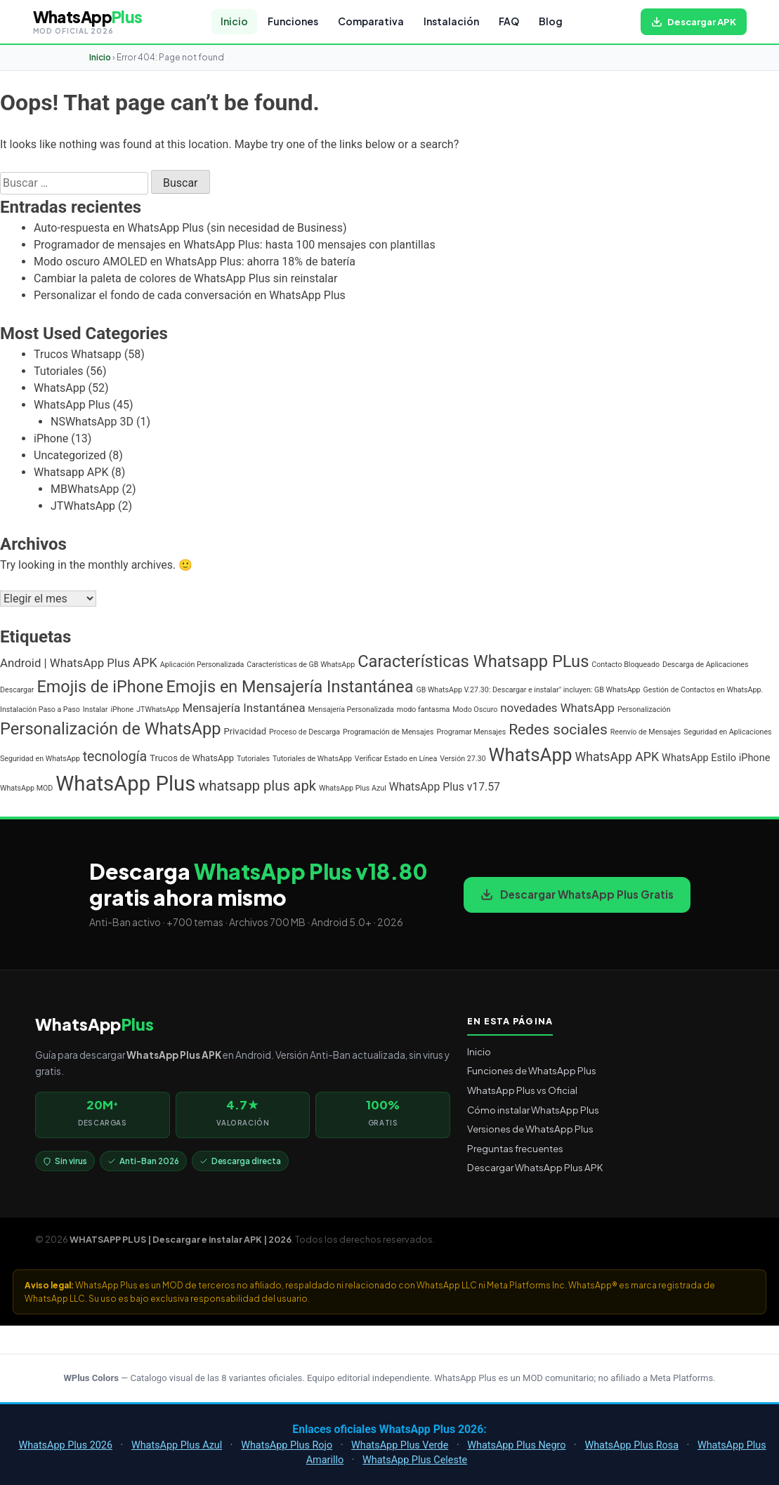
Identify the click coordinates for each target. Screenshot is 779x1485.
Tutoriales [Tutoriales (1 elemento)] (253, 758)
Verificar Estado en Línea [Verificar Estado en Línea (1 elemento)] (396, 758)
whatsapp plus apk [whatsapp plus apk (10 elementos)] (257, 785)
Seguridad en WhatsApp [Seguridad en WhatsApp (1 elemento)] (40, 758)
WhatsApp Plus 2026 (65, 1445)
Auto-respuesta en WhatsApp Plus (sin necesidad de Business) (190, 228)
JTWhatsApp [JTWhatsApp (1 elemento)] (157, 709)
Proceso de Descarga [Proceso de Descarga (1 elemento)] (304, 732)
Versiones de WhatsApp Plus (530, 1129)
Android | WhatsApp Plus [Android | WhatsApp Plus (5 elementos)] (65, 663)
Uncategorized (70, 455)
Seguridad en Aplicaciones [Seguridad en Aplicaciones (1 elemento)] (727, 732)
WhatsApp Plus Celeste (414, 1460)
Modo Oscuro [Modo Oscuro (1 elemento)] (474, 709)
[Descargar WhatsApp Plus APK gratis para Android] (694, 21)
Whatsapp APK (71, 472)
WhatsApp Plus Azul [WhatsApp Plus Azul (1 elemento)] (352, 788)
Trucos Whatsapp (78, 354)
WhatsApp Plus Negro (516, 1445)
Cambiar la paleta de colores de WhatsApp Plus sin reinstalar (185, 278)
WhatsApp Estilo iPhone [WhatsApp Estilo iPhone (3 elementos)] (716, 758)
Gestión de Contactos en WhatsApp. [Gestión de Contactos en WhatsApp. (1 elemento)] (703, 689)
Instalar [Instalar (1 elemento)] (95, 709)
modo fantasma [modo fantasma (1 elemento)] (423, 709)
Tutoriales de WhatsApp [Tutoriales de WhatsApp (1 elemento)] (312, 758)
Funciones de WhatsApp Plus (531, 1070)
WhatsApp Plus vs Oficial (522, 1090)
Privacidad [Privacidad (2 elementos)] (245, 731)
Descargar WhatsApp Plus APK (535, 1167)
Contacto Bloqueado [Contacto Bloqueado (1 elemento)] (625, 664)
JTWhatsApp (83, 506)
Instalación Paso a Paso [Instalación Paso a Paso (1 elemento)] (40, 709)
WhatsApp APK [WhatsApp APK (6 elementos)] (617, 757)
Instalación (451, 21)
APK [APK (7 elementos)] (145, 662)
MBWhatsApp (85, 489)
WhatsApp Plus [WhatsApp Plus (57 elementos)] (125, 784)
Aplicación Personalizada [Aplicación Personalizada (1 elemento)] (202, 664)
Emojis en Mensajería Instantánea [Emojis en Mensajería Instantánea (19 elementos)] (289, 687)
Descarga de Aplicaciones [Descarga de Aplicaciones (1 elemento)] (705, 664)
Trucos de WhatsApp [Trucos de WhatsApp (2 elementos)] (192, 758)
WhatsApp (60, 388)
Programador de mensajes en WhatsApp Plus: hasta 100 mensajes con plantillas (235, 244)
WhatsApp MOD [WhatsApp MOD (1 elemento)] (26, 788)
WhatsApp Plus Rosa (631, 1445)
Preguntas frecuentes (515, 1148)
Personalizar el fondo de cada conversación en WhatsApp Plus (190, 295)
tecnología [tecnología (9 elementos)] (115, 756)
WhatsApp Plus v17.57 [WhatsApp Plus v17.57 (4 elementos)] (444, 786)
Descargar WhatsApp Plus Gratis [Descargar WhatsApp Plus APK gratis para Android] (577, 894)
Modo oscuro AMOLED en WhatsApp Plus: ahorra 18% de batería (194, 261)
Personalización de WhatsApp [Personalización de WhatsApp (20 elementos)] (110, 729)
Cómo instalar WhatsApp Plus (533, 1110)
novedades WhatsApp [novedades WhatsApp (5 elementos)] (557, 708)
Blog (551, 21)
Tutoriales (58, 371)
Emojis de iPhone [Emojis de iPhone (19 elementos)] (100, 687)
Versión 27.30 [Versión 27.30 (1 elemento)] (462, 758)
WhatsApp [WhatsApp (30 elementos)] (530, 754)
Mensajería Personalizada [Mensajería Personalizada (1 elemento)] (351, 709)
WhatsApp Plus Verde (399, 1445)
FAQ (509, 21)
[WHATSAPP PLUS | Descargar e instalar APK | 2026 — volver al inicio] (88, 21)
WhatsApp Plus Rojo (286, 1445)
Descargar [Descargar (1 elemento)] (17, 689)
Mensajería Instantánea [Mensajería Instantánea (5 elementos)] (243, 708)
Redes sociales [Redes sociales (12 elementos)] (558, 729)
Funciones (293, 21)
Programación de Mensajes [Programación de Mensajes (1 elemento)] (388, 732)
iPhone (51, 438)
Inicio (234, 21)
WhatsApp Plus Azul (176, 1445)
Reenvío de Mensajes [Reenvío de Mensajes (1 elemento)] (645, 732)
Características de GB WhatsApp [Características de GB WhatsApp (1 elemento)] (301, 664)
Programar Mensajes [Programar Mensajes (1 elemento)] (471, 732)
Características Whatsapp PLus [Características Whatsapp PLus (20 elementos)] (473, 661)
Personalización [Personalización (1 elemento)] (644, 709)
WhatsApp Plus (72, 404)
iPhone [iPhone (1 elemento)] (121, 709)
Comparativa (371, 21)
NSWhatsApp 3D (92, 421)
